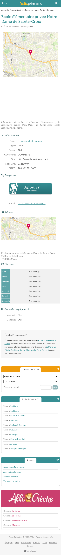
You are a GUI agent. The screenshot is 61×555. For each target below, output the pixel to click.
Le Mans (49, 347)
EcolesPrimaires (30, 3)
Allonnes (30, 350)
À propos (9, 542)
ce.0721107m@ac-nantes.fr (32, 203)
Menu (4, 3)
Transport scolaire (11, 481)
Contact (36, 542)
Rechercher (56, 3)
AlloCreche (30, 498)
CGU (45, 542)
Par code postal (11, 387)
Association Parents (12, 472)
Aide (17, 542)
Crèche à (11, 511)
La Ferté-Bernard (41, 350)
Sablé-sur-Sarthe (18, 350)
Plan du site (26, 542)
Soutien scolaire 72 (11, 476)
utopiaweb (30, 551)
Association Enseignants (14, 467)
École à (10, 406)
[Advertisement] (30, 98)
